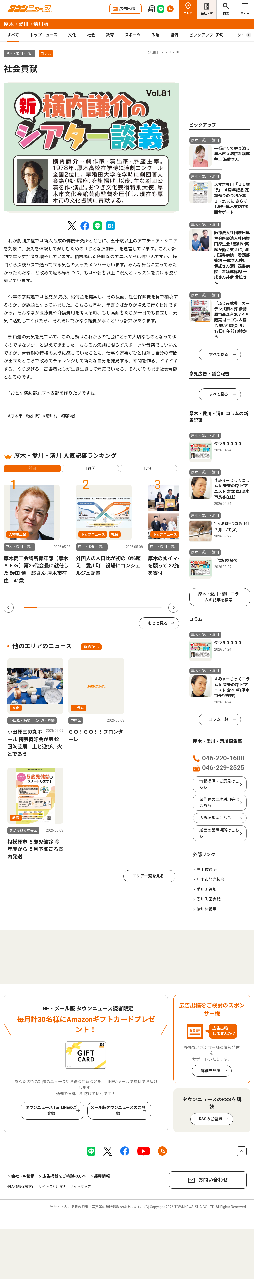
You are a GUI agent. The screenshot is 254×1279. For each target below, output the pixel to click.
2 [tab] (44, 607)
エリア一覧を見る (148, 876)
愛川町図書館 (209, 899)
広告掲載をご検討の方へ (64, 1176)
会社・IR (207, 13)
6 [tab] (99, 607)
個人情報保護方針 (21, 1187)
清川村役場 (207, 909)
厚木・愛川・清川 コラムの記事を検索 (218, 597)
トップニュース (43, 35)
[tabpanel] (91, 147)
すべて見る (218, 354)
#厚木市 (15, 416)
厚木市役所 (207, 869)
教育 (110, 35)
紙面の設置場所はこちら (219, 833)
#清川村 (50, 416)
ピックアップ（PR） (207, 35)
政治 (155, 35)
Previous (9, 608)
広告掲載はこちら (215, 818)
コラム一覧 (218, 719)
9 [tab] (141, 607)
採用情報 (102, 1176)
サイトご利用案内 (52, 1187)
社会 (91, 35)
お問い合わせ (213, 1180)
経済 (174, 35)
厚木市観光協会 (210, 879)
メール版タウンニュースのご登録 (118, 1110)
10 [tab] (155, 607)
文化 (72, 35)
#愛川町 (32, 416)
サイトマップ (80, 1187)
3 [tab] (58, 607)
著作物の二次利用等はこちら (219, 802)
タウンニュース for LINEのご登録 (51, 1110)
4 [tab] (72, 607)
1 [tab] (30, 607)
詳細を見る (211, 1070)
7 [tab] (113, 607)
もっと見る (158, 623)
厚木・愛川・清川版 (26, 24)
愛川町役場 (207, 889)
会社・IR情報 (22, 1176)
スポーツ (133, 35)
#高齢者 (68, 416)
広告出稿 (127, 8)
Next (173, 608)
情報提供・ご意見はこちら (219, 784)
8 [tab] (127, 607)
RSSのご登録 (210, 1119)
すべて (13, 35)
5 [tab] (86, 607)
